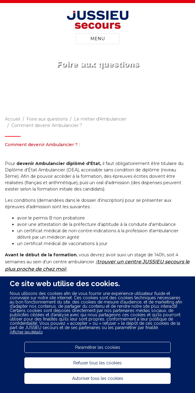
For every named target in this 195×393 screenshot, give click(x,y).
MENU (97, 38)
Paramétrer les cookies (97, 347)
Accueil (12, 119)
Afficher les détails (26, 332)
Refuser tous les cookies (97, 362)
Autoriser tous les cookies (97, 378)
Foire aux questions (47, 119)
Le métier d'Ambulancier (100, 119)
